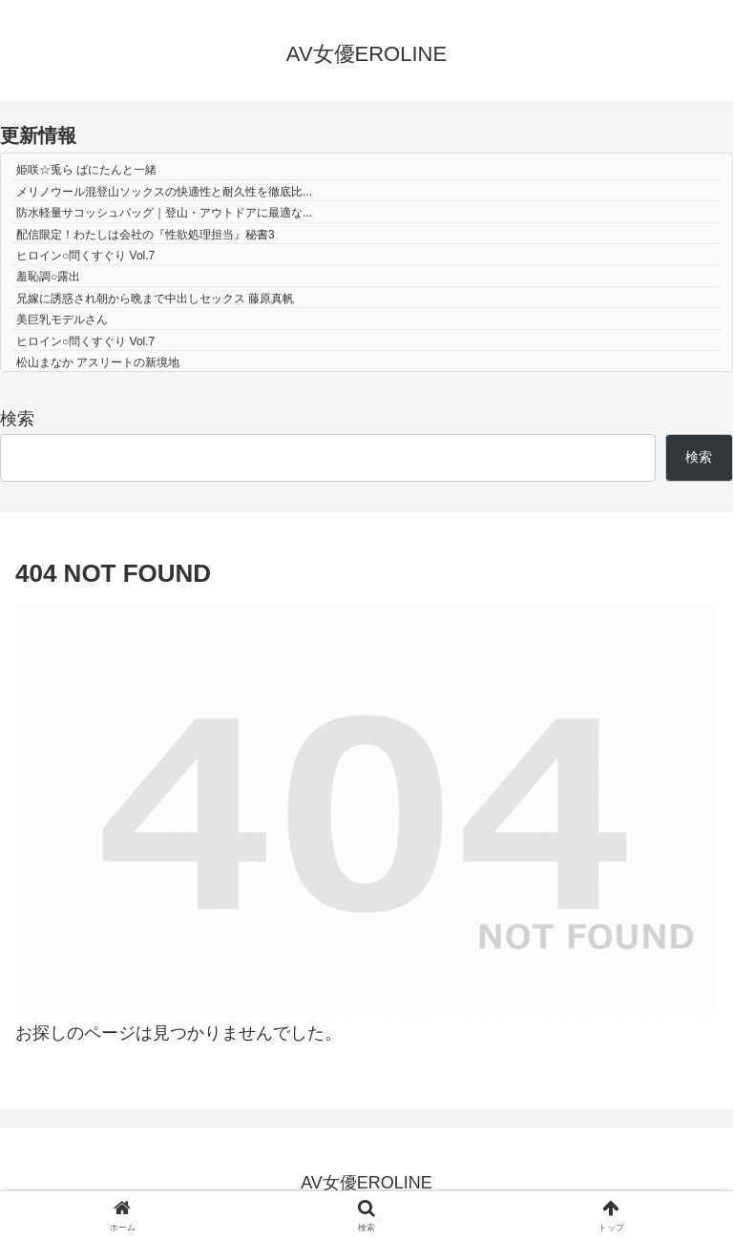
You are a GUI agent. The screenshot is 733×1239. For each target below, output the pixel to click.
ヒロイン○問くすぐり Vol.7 (85, 255)
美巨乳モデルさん (62, 319)
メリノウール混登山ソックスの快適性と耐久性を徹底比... (164, 191)
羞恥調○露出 (48, 276)
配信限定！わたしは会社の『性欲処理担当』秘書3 (145, 234)
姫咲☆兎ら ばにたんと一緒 (86, 169)
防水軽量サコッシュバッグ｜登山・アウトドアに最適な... (164, 212)
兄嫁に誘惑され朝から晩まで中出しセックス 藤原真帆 (155, 298)
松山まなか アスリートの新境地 (97, 362)
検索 (17, 418)
